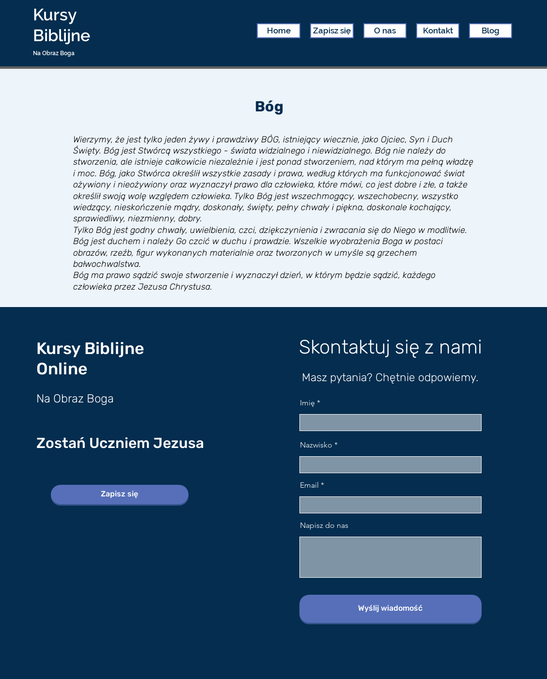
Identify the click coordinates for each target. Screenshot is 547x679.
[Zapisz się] (119, 494)
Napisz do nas (324, 525)
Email (309, 485)
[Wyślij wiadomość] (390, 609)
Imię (307, 403)
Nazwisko (316, 445)
